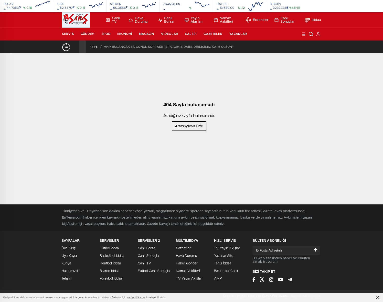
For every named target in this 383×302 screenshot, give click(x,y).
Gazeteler (212, 34)
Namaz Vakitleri (223, 20)
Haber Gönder (187, 263)
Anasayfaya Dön (189, 126)
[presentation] (76, 46)
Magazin (146, 34)
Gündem (88, 34)
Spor (105, 34)
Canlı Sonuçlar (285, 20)
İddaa (313, 20)
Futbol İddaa (109, 248)
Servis (68, 34)
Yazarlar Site (223, 256)
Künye (66, 263)
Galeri (191, 34)
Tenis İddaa (222, 263)
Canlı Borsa (166, 20)
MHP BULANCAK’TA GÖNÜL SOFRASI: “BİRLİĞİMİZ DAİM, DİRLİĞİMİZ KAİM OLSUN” (169, 47)
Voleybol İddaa (111, 278)
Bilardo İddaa (109, 271)
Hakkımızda (70, 271)
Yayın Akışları (193, 20)
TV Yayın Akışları (189, 278)
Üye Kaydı (69, 256)
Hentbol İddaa (110, 263)
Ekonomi (124, 34)
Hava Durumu (138, 20)
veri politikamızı (136, 297)
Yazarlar (238, 34)
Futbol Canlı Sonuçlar (154, 271)
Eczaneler (257, 19)
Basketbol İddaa (112, 256)
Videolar (169, 34)
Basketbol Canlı (226, 271)
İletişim (67, 278)
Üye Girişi (69, 248)
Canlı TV (113, 20)
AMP (218, 278)
